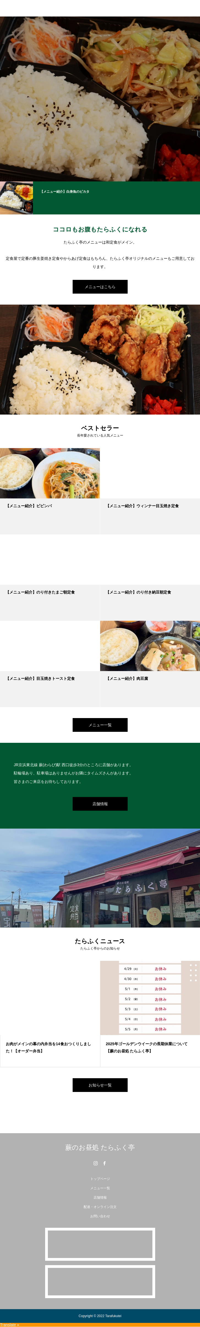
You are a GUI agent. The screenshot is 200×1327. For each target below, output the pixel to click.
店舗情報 (100, 804)
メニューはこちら (100, 287)
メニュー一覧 (100, 725)
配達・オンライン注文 (100, 1207)
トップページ (100, 1179)
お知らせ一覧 (100, 1085)
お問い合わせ (100, 1216)
